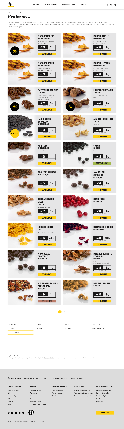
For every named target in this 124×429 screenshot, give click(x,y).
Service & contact (14, 387)
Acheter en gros (57, 396)
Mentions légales (101, 396)
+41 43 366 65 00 (61, 378)
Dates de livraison (13, 390)
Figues (66, 336)
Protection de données (103, 390)
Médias (10, 404)
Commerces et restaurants (82, 396)
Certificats (99, 402)
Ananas (11, 340)
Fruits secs (33, 393)
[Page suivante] (68, 323)
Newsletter (105, 413)
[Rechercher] (107, 15)
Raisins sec (96, 336)
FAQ (9, 393)
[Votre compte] (111, 15)
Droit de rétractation (102, 393)
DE (110, 5)
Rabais (10, 399)
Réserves (33, 399)
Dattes (39, 336)
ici (65, 36)
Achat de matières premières (83, 393)
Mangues (12, 336)
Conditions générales (103, 399)
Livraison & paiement (14, 396)
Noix (31, 396)
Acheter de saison (57, 393)
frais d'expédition (49, 358)
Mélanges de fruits (98, 340)
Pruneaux (67, 340)
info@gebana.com (80, 378)
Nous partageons (57, 390)
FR (114, 5)
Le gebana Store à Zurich (38, 404)
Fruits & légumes (35, 390)
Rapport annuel (57, 399)
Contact (10, 402)
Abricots (40, 340)
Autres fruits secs (15, 344)
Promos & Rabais (35, 402)
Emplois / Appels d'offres (82, 390)
